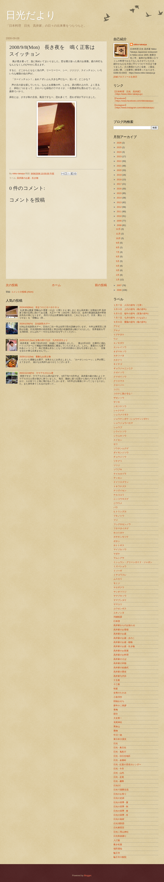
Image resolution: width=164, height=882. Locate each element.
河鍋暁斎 (117, 617)
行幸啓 (116, 621)
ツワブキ (117, 469)
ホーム (56, 285)
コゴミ (116, 389)
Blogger (87, 875)
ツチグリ (117, 461)
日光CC (117, 785)
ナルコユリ (118, 495)
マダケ (116, 553)
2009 (119, 221)
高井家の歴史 (119, 671)
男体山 (116, 726)
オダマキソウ (119, 351)
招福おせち (118, 701)
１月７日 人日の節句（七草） (128, 305)
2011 (119, 211)
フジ (115, 520)
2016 (119, 188)
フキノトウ (118, 516)
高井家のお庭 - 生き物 (27, 178)
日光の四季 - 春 (120, 811)
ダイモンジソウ (121, 452)
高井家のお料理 (121, 655)
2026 (119, 142)
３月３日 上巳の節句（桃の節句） (130, 309)
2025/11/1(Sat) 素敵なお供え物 (35, 356)
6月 (118, 256)
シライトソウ (119, 431)
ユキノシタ (118, 612)
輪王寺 (116, 853)
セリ (115, 444)
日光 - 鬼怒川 (119, 751)
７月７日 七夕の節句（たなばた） (130, 317)
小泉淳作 (117, 697)
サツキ (116, 402)
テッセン (117, 478)
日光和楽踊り (119, 836)
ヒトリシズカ (119, 511)
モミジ (116, 583)
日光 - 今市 (118, 768)
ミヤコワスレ (119, 575)
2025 (119, 147)
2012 (119, 207)
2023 (119, 156)
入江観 (116, 840)
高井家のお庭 (119, 634)
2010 (119, 216)
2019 (119, 175)
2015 (119, 193)
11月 (118, 233)
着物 (115, 730)
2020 (119, 170)
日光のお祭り (119, 794)
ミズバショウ (119, 566)
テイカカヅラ (119, 473)
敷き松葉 (117, 844)
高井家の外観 (119, 663)
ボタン (116, 541)
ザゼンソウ (118, 398)
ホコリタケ (118, 532)
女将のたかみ (119, 692)
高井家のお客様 (121, 629)
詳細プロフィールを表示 (125, 77)
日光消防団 (118, 823)
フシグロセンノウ (122, 524)
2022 (119, 161)
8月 (118, 247)
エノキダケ (118, 343)
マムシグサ (118, 558)
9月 (118, 243)
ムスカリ (117, 579)
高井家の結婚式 (121, 667)
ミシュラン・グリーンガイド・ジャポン (132, 562)
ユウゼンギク (119, 608)
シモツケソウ (119, 406)
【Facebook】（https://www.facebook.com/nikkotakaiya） (134, 99)
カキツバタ (118, 355)
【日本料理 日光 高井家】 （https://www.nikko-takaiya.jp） (128, 92)
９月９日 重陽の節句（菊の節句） (130, 322)
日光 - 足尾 (118, 777)
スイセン (117, 440)
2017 (119, 184)
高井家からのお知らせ (124, 625)
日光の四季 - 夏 (120, 802)
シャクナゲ (118, 410)
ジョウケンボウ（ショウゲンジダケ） (131, 419)
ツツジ (116, 465)
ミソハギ (117, 570)
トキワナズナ (119, 486)
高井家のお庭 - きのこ (124, 638)
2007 (119, 285)
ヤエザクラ (118, 587)
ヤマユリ (117, 604)
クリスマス (118, 381)
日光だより (31, 15)
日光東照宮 (118, 827)
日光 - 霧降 (118, 781)
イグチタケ (118, 334)
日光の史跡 (118, 798)
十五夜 (116, 680)
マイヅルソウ (119, 549)
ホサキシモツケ (121, 537)
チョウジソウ (119, 457)
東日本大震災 (119, 739)
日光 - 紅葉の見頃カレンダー (127, 764)
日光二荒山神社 (121, 832)
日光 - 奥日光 (119, 747)
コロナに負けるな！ (123, 393)
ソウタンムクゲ (121, 448)
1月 (118, 279)
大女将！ (117, 718)
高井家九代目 (119, 676)
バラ (115, 507)
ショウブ (117, 427)
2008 (119, 225)
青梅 (115, 709)
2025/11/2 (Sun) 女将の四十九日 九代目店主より (43, 340)
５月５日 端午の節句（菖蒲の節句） (131, 313)
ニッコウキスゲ (121, 499)
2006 (119, 290)
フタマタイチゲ (121, 528)
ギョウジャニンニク (123, 368)
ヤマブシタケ (119, 600)
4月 (118, 266)
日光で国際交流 (121, 789)
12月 (118, 229)
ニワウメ (117, 503)
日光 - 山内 (118, 773)
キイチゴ (117, 364)
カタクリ (117, 360)
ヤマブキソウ (119, 596)
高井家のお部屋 (121, 650)
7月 (118, 252)
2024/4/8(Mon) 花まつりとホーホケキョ (39, 307)
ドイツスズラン (121, 482)
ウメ (115, 339)
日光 (115, 743)
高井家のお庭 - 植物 (123, 642)
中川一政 (117, 735)
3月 (118, 270)
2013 (119, 202)
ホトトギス (118, 545)
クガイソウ (118, 372)
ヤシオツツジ (119, 591)
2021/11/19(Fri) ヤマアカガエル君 (36, 373)
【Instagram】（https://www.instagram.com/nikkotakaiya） (134, 106)
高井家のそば (119, 659)
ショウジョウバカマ (123, 423)
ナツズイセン (119, 490)
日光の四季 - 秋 (120, 806)
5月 (118, 261)
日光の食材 (118, 819)
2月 (118, 275)
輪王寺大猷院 (119, 857)
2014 (119, 197)
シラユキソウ (119, 436)
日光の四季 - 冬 (120, 815)
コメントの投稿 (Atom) (22, 292)
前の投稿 (101, 285)
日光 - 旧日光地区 (121, 756)
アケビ (116, 326)
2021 (119, 166)
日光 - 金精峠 (119, 760)
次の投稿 (12, 285)
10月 (118, 238)
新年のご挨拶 (119, 705)
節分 (115, 714)
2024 (119, 152)
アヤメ (116, 330)
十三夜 (116, 684)
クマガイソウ (119, 376)
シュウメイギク (121, 414)
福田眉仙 (117, 848)
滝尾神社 (117, 722)
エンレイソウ (119, 347)
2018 (119, 179)
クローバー (118, 385)
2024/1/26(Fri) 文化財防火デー (34, 323)
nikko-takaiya (140, 44)
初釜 (115, 688)
